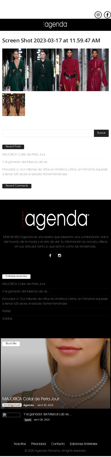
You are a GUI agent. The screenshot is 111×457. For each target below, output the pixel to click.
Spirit (28, 420)
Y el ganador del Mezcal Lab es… (26, 162)
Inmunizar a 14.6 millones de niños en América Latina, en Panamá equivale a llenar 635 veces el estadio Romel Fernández (55, 173)
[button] (104, 25)
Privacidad (38, 444)
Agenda (28, 405)
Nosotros (20, 444)
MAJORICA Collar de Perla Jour (23, 155)
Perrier (6, 312)
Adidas (7, 319)
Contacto (58, 444)
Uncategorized (11, 405)
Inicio (5, 34)
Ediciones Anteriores (83, 444)
